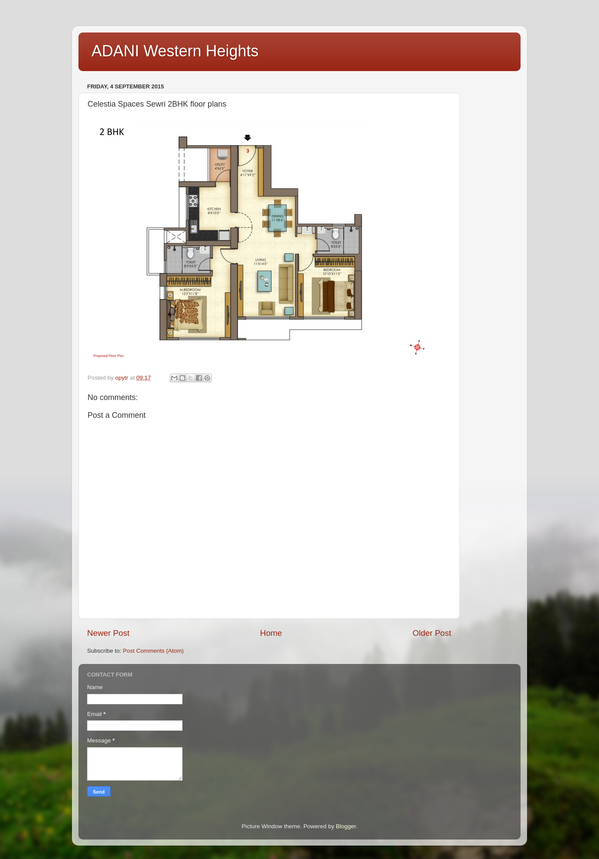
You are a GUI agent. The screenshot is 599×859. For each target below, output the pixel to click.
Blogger (346, 826)
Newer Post (108, 633)
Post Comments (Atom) (153, 651)
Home (271, 633)
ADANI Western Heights (174, 51)
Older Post (432, 633)
